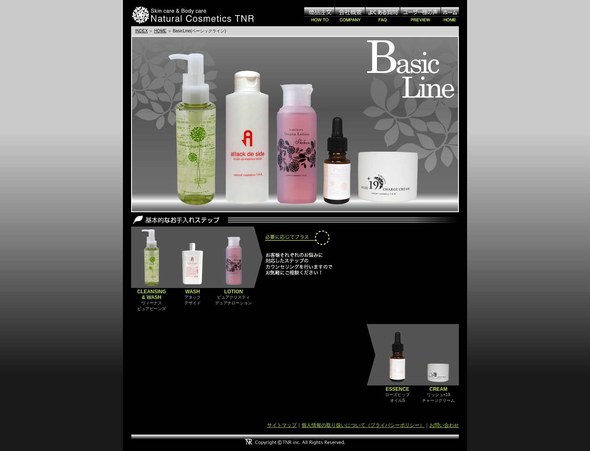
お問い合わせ (444, 425)
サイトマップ (282, 425)
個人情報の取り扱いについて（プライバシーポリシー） (363, 425)
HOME (160, 31)
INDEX (141, 31)
